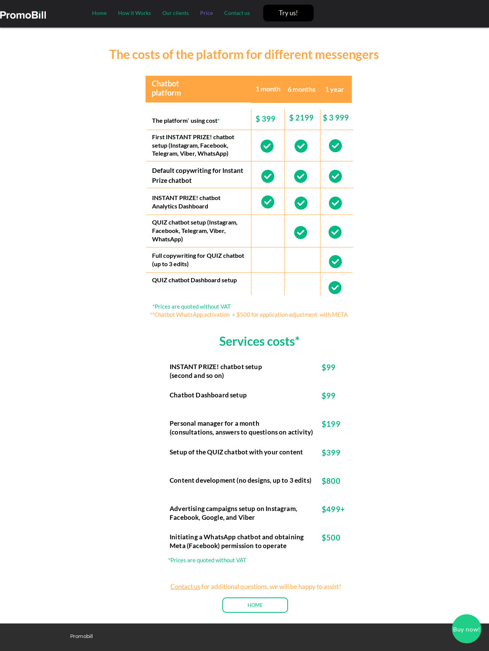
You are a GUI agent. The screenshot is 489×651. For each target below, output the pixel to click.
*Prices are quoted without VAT (191, 306)
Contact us (185, 587)
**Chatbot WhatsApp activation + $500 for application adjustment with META (249, 314)
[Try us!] (288, 13)
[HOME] (255, 605)
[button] (466, 628)
